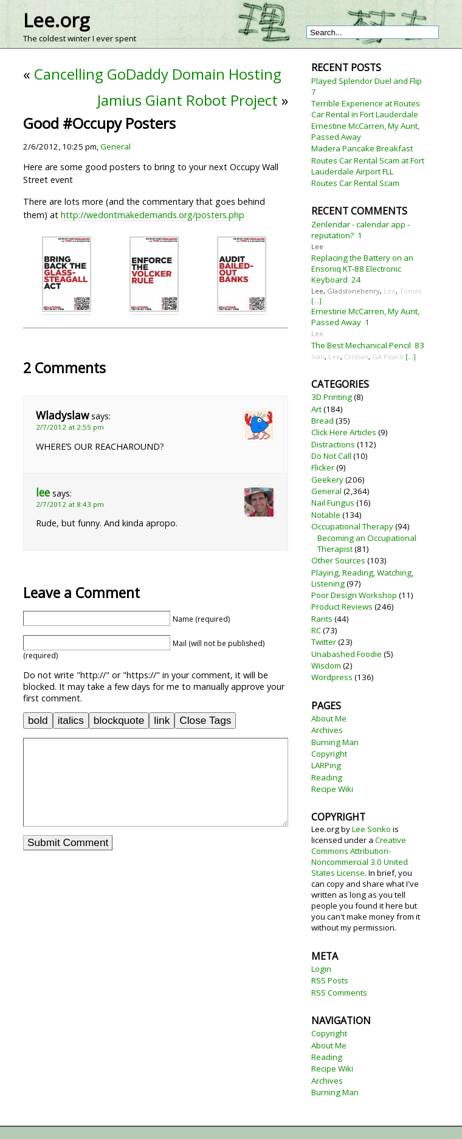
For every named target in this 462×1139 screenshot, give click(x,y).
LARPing (326, 765)
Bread (322, 420)
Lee (317, 246)
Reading (326, 777)
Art (316, 409)
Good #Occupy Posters (99, 123)
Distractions (333, 444)
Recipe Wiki (332, 788)
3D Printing (331, 396)
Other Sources (338, 560)
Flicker (322, 467)
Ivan (318, 356)
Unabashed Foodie (346, 654)
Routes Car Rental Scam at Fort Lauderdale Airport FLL (367, 166)
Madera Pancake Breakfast (362, 148)
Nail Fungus (332, 502)
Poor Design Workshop (354, 595)
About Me (328, 718)
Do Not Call (331, 455)
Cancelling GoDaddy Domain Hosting (157, 74)
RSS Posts (329, 980)
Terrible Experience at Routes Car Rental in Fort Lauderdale (365, 109)
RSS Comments (339, 992)
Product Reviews (342, 606)
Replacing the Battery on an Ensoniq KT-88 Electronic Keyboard (362, 268)
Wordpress (332, 677)
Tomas (410, 290)
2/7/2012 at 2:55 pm (70, 427)
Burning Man (335, 742)
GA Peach (388, 356)
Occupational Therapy (352, 526)
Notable (325, 514)
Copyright (329, 753)
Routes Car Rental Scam (355, 182)
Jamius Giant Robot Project (187, 100)
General (115, 146)
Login (321, 968)
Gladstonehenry (353, 290)
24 (356, 279)
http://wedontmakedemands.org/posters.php (152, 215)
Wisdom (326, 665)
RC (316, 630)
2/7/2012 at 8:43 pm (70, 504)
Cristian (356, 356)
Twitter (323, 641)
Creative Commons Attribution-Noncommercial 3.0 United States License (359, 856)
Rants (322, 618)
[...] (316, 300)
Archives (327, 729)
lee (43, 493)
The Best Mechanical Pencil (361, 345)
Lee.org (56, 20)
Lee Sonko (371, 829)
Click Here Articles (343, 432)
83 (419, 345)
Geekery (327, 479)
